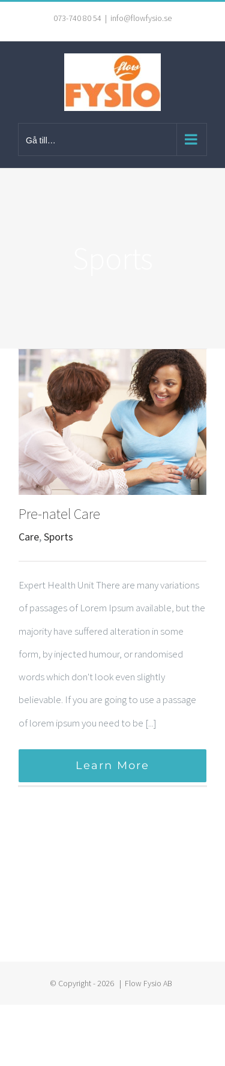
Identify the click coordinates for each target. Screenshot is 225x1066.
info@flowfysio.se (141, 18)
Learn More (112, 765)
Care (29, 536)
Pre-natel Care (59, 514)
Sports (58, 536)
